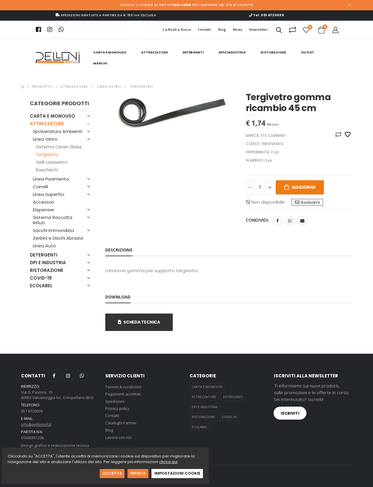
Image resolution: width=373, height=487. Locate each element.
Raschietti (47, 170)
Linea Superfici (48, 194)
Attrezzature (74, 86)
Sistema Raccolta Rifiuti (52, 220)
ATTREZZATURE (154, 52)
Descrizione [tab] (119, 250)
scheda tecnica (139, 322)
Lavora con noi (118, 437)
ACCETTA (112, 473)
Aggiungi (304, 187)
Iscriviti (290, 413)
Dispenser (43, 210)
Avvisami (307, 202)
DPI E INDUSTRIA (232, 52)
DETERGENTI (193, 52)
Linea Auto (44, 246)
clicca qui (168, 462)
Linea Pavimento (51, 179)
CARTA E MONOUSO (109, 52)
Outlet (307, 52)
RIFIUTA (138, 473)
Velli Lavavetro (51, 162)
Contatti (204, 29)
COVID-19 (41, 278)
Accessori (43, 202)
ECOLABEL (41, 286)
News (237, 29)
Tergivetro (141, 86)
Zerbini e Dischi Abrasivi (58, 238)
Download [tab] (118, 297)
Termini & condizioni (123, 386)
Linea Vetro (108, 86)
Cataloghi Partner (121, 423)
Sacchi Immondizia (53, 230)
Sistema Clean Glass (59, 147)
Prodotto (42, 86)
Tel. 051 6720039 (266, 15)
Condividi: (257, 220)
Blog (222, 29)
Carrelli (40, 187)
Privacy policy (117, 408)
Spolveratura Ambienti (57, 131)
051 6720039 (32, 411)
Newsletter (258, 29)
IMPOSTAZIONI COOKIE (177, 473)
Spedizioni (114, 401)
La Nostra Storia (176, 29)
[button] (278, 31)
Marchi (100, 63)
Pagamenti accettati (123, 394)
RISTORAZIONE (273, 52)
